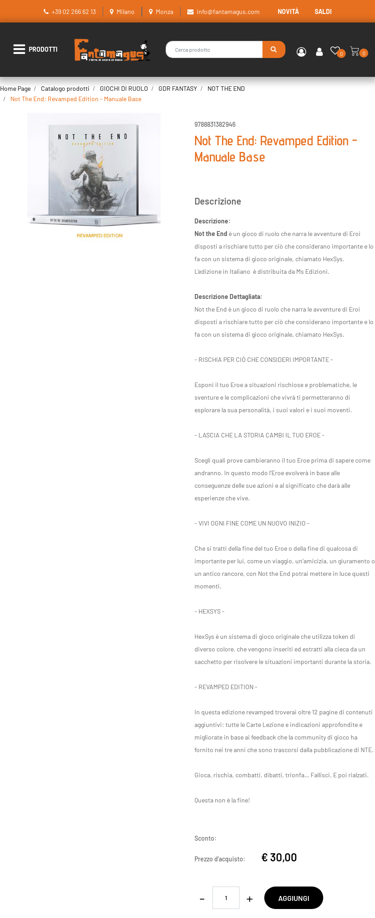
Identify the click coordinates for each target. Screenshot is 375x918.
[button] (273, 49)
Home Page (15, 88)
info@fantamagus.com (228, 11)
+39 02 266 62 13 (74, 11)
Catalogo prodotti (65, 88)
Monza (164, 11)
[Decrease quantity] (202, 898)
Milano (126, 11)
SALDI (323, 11)
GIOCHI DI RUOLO (124, 88)
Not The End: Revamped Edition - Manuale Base (75, 98)
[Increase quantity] (249, 898)
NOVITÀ (288, 11)
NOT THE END (226, 88)
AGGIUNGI (293, 898)
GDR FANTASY (177, 88)
